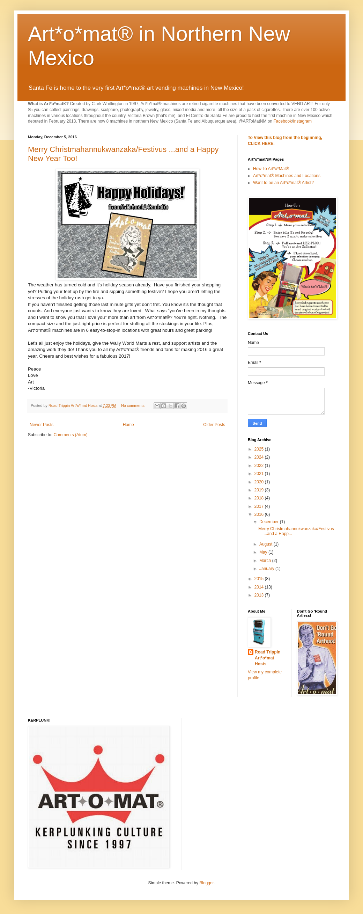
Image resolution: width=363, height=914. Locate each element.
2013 (259, 595)
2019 (259, 490)
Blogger (206, 882)
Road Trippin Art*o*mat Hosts (267, 658)
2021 (259, 473)
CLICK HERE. (261, 143)
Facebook (282, 121)
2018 (259, 498)
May (263, 552)
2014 (259, 587)
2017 (259, 506)
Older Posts (214, 424)
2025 (259, 449)
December (269, 521)
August (266, 544)
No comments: (134, 405)
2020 (259, 482)
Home (128, 424)
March (265, 560)
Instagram (302, 121)
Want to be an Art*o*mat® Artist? (283, 182)
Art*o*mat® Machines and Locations (286, 175)
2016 (259, 514)
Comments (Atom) (70, 434)
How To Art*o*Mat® (271, 168)
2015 (259, 578)
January (267, 568)
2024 (259, 457)
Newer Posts (41, 424)
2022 (259, 465)
